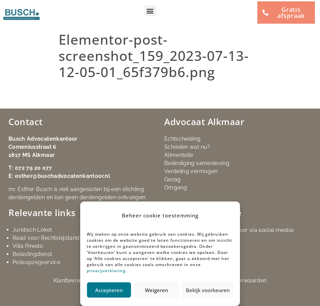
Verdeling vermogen (190, 171)
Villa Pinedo (28, 246)
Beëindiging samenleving (196, 163)
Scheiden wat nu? (187, 147)
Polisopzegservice (36, 262)
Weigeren (156, 290)
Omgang (175, 187)
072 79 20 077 (33, 168)
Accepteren (109, 290)
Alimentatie (178, 155)
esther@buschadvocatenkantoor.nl (62, 176)
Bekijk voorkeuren (208, 290)
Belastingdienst (32, 254)
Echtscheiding (182, 139)
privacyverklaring (106, 271)
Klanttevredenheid (77, 280)
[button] (150, 10)
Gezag (172, 179)
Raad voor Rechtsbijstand (46, 238)
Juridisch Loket (32, 230)
